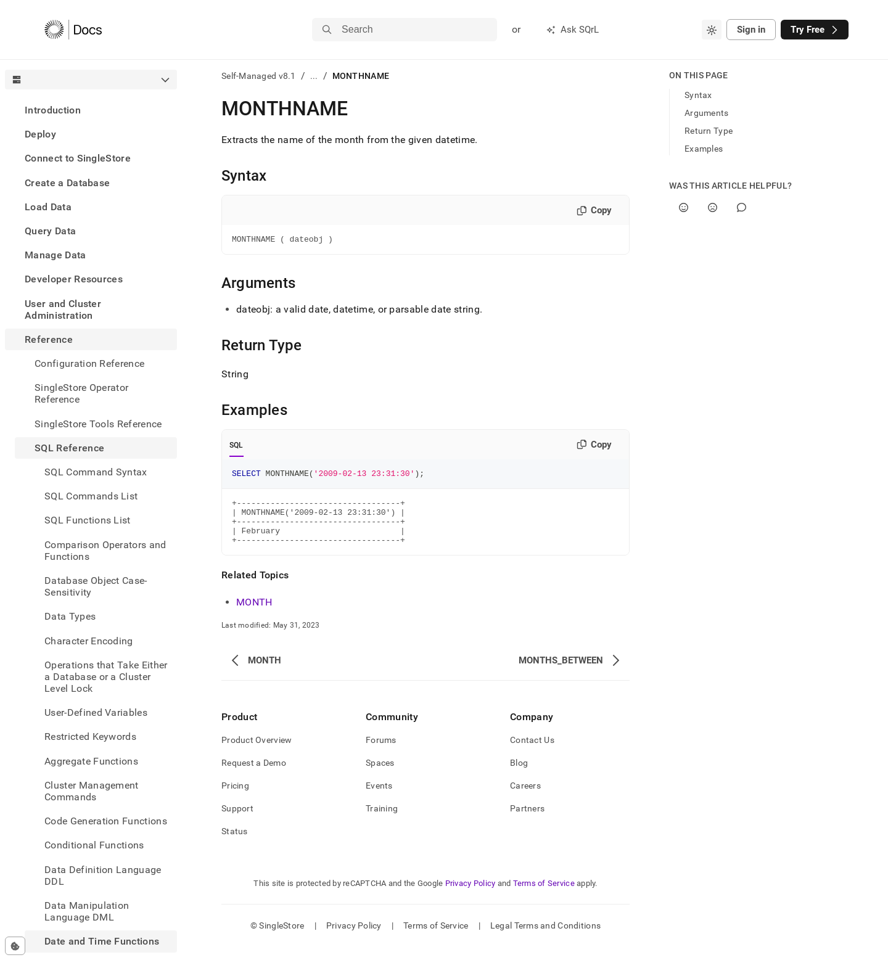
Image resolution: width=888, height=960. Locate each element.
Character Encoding (88, 641)
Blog (519, 776)
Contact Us (532, 753)
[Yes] (683, 207)
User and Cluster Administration (63, 309)
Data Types (70, 616)
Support (237, 821)
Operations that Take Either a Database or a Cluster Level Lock (106, 676)
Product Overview (256, 753)
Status (234, 844)
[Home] (73, 29)
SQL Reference (69, 448)
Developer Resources (74, 279)
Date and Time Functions (101, 941)
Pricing (235, 798)
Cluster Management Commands (91, 791)
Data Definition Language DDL (103, 875)
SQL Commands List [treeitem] (91, 496)
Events (379, 798)
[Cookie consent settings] (15, 946)
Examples (703, 149)
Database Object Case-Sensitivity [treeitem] (95, 586)
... (314, 76)
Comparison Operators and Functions (105, 550)
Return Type (708, 131)
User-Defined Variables (95, 712)
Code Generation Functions (105, 821)
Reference (49, 339)
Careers (525, 798)
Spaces (380, 776)
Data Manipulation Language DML (86, 911)
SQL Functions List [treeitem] (87, 520)
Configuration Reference (89, 363)
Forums (381, 753)
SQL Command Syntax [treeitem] (95, 472)
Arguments (706, 113)
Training (382, 821)
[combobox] (712, 29)
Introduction (53, 110)
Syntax (698, 95)
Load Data (48, 207)
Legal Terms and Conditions (545, 938)
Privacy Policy (470, 896)
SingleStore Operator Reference (81, 393)
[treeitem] (91, 110)
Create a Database (67, 183)
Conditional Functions (94, 845)
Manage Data (55, 255)
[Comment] (741, 207)
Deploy (40, 134)
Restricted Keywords (90, 736)
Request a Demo (253, 776)
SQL (236, 447)
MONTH (254, 615)
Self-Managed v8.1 (258, 76)
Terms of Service (544, 896)
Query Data (50, 231)
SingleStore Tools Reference (98, 424)
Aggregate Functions (91, 761)
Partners (527, 821)
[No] (712, 207)
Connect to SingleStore (78, 158)
